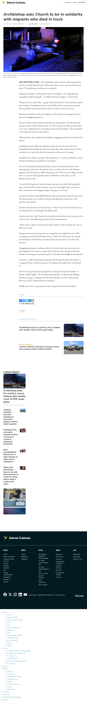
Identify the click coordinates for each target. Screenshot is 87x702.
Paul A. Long (43, 574)
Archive (6, 699)
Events (5, 582)
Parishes (59, 571)
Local (5, 554)
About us (59, 554)
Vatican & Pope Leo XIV (8, 560)
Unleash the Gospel (60, 574)
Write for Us (77, 559)
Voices (5, 648)
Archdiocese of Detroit (60, 563)
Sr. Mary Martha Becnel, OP (42, 569)
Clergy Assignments (7, 574)
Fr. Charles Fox (12, 656)
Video (23, 554)
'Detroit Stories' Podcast (15, 635)
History (9, 643)
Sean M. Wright (41, 577)
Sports (5, 564)
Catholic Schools (6, 567)
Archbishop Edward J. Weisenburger (44, 556)
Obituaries (7, 577)
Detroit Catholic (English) (12, 696)
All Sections (67, 2)
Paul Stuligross (42, 582)
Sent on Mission (12, 641)
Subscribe (81, 2)
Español (6, 580)
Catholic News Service (14, 24)
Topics (5, 613)
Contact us (60, 557)
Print (22, 311)
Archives (59, 559)
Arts (4, 571)
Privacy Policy (60, 596)
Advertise (76, 557)
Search (74, 2)
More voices (11, 663)
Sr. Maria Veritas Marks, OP (44, 563)
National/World (45, 24)
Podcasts (24, 557)
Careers (58, 577)
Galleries (24, 559)
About (5, 668)
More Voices (43, 585)
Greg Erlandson (12, 658)
